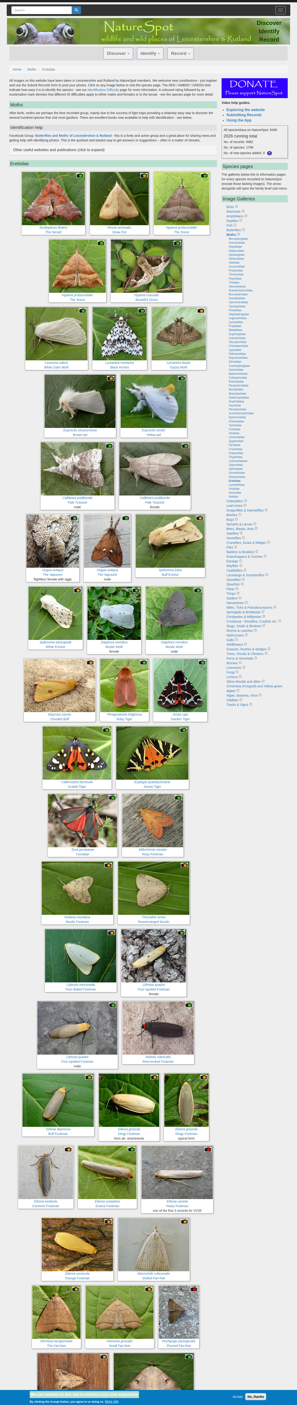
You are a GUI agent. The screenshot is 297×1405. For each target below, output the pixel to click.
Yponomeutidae (238, 302)
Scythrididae (236, 401)
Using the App (239, 120)
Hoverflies (233, 538)
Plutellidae (235, 310)
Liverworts (233, 668)
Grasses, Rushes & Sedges (246, 649)
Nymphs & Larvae (239, 524)
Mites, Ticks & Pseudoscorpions (249, 607)
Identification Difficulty (103, 90)
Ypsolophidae (237, 306)
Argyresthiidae (238, 318)
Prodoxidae (236, 270)
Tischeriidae (236, 274)
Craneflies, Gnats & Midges (246, 543)
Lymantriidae (237, 484)
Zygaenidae (236, 441)
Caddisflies (234, 570)
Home (17, 69)
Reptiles (232, 221)
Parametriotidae (239, 385)
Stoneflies (233, 580)
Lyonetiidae (236, 322)
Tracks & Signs (237, 705)
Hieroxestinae (237, 286)
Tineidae (234, 282)
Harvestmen (235, 603)
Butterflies (233, 230)
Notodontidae (237, 477)
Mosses (232, 663)
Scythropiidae (237, 334)
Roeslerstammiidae (241, 290)
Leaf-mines (234, 506)
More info (111, 1401)
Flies (229, 547)
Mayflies (232, 566)
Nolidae (233, 496)
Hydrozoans (235, 635)
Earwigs (232, 561)
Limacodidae (237, 437)
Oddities (232, 700)
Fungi (230, 672)
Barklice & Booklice (240, 552)
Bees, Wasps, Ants (240, 529)
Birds (230, 207)
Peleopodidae (237, 353)
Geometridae (237, 472)
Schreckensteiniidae (241, 413)
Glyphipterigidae (239, 314)
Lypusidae (235, 350)
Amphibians (234, 216)
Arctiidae (234, 488)
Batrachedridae (238, 373)
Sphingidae (236, 468)
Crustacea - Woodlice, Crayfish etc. (251, 621)
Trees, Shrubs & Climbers (245, 654)
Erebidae (235, 481)
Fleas (230, 589)
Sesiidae (234, 433)
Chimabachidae (238, 346)
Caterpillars (234, 501)
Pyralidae (234, 445)
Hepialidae (235, 246)
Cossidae (234, 429)
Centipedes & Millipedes (243, 617)
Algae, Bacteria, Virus (242, 695)
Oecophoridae (237, 342)
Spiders (231, 598)
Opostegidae (237, 254)
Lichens (232, 677)
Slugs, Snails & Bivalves (243, 626)
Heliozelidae (236, 258)
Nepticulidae (236, 250)
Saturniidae (236, 465)
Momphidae (236, 389)
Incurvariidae (237, 266)
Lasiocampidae (238, 461)
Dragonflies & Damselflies (245, 510)
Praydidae (235, 326)
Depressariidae (238, 357)
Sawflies (232, 533)
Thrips (231, 593)
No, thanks (255, 1397)
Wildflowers (234, 644)
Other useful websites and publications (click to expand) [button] (59, 150)
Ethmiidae (235, 361)
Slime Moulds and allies (243, 681)
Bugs (230, 519)
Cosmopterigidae (239, 366)
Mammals (233, 211)
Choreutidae (236, 421)
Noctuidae (235, 492)
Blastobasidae (237, 393)
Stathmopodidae (239, 397)
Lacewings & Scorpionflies (245, 575)
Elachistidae (236, 381)
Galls (230, 640)
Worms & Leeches (239, 630)
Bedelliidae (235, 330)
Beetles (231, 515)
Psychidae (235, 278)
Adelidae (234, 262)
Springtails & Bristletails (243, 612)
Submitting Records (244, 115)
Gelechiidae (236, 369)
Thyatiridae (235, 457)
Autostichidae (237, 338)
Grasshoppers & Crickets (244, 556)
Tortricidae (235, 425)
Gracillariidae (237, 298)
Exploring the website (245, 110)
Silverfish (233, 584)
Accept (238, 1397)
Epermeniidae (237, 417)
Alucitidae (235, 405)
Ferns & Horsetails (239, 658)
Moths (31, 69)
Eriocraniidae (237, 242)
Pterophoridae (237, 409)
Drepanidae (236, 453)
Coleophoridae (238, 377)
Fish (229, 225)
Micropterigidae (238, 238)
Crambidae (235, 449)
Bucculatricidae (238, 294)
